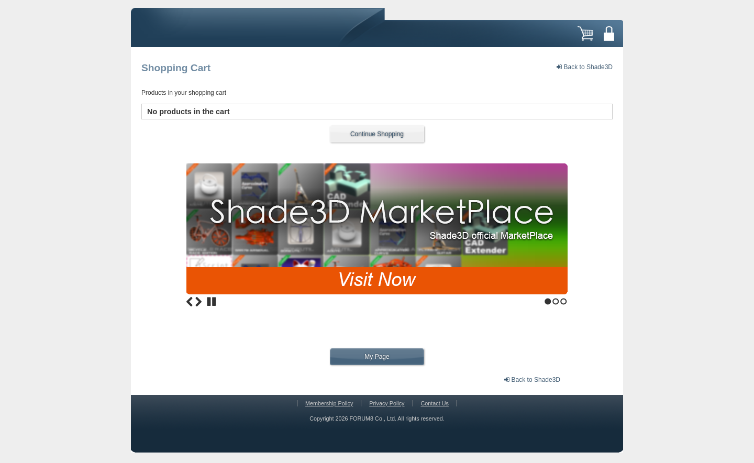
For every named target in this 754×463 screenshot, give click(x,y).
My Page (376, 356)
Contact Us (435, 403)
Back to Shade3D (585, 67)
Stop (211, 301)
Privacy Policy (386, 403)
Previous (189, 301)
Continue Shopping (377, 134)
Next (198, 301)
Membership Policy (329, 403)
